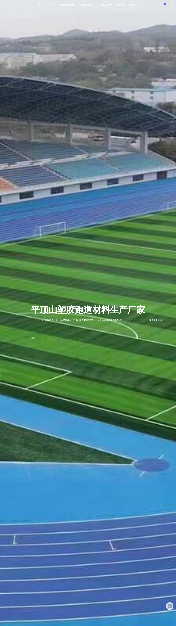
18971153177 (157, 320)
